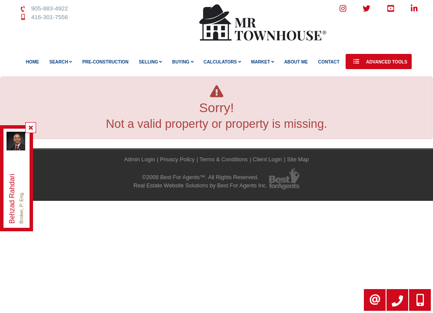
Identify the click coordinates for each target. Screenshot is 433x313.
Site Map (298, 159)
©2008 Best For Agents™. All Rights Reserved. (200, 177)
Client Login (267, 159)
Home (32, 62)
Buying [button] (182, 62)
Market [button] (262, 62)
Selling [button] (150, 62)
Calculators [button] (221, 62)
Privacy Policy (177, 159)
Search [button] (61, 62)
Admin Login (139, 159)
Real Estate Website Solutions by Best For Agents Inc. (200, 185)
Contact (329, 62)
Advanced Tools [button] (378, 61)
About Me (296, 62)
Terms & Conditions (224, 159)
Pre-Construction (105, 62)
